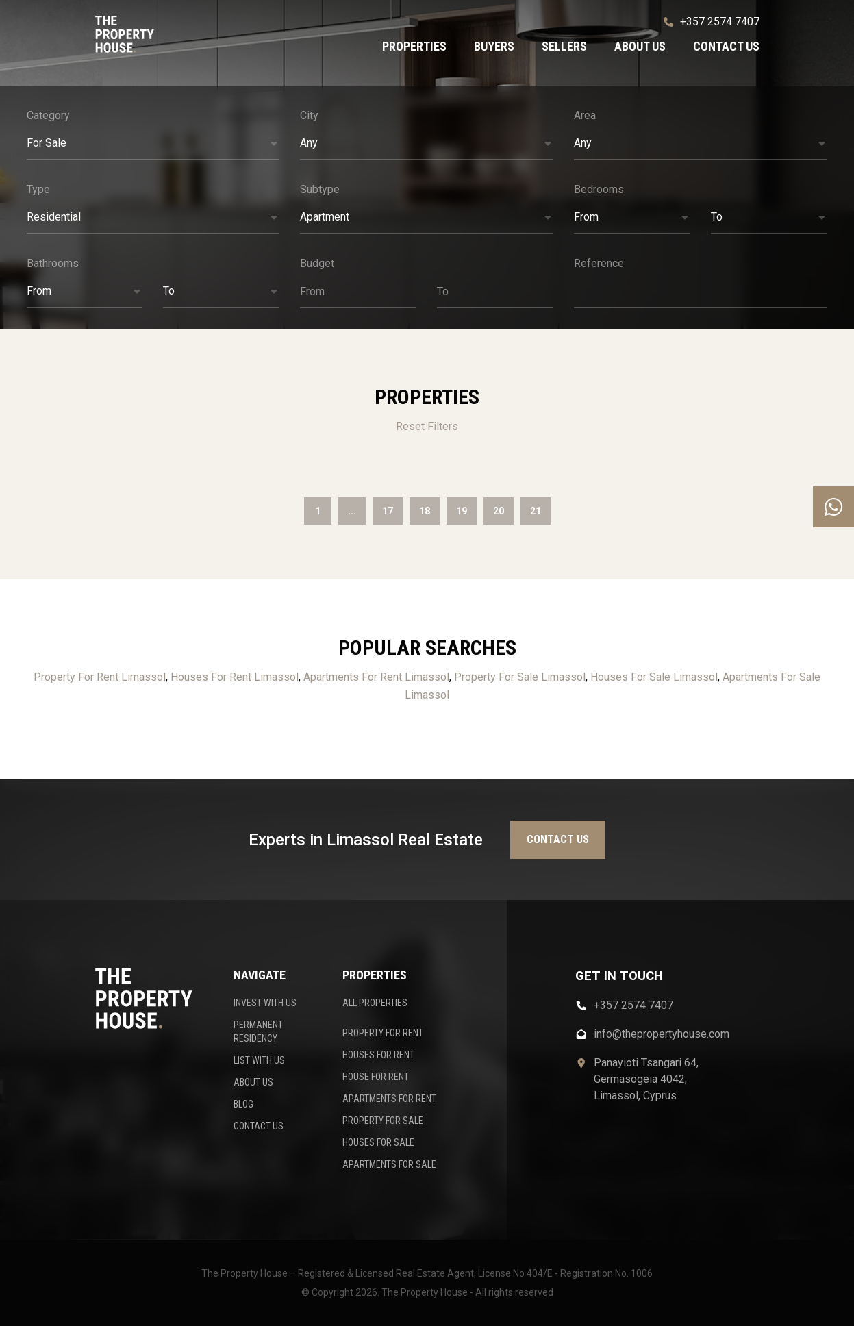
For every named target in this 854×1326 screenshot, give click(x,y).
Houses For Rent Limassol (235, 677)
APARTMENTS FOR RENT (389, 1098)
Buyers (494, 46)
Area (585, 115)
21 (535, 510)
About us (640, 46)
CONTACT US (259, 1126)
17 (387, 510)
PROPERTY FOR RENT (382, 1032)
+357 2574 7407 (711, 21)
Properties (414, 46)
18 (424, 510)
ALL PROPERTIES (374, 1002)
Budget (317, 263)
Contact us (726, 46)
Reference (599, 263)
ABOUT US (253, 1082)
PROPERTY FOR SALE (382, 1120)
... (352, 510)
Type (38, 189)
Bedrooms (599, 189)
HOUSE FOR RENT (375, 1076)
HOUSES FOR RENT (378, 1054)
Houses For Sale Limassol (654, 677)
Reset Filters (427, 426)
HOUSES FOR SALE (378, 1142)
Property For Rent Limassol (100, 677)
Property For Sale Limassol (520, 677)
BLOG (243, 1104)
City (309, 115)
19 (461, 510)
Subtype (320, 189)
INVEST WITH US (265, 1002)
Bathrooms (53, 263)
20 (498, 510)
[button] (153, 143)
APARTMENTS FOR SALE (389, 1164)
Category (48, 115)
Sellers (564, 46)
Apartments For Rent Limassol (376, 677)
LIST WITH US (259, 1060)
